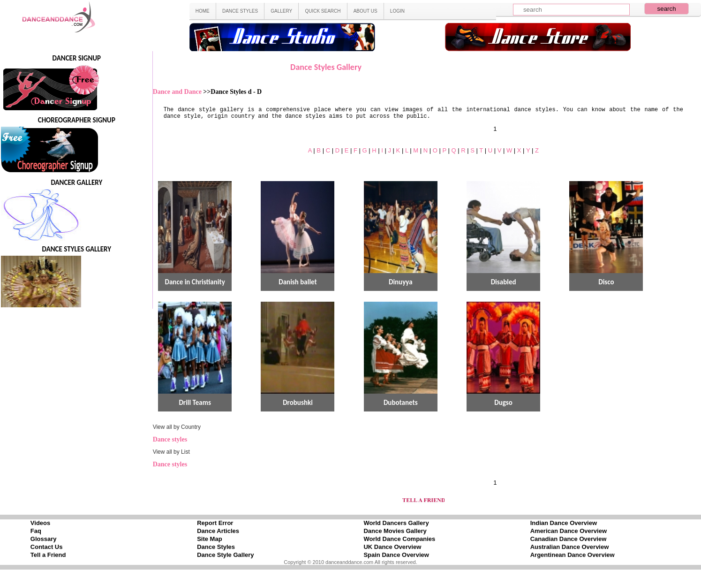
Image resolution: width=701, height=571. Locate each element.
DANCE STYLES (240, 11)
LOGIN (397, 11)
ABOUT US (365, 11)
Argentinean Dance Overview (572, 554)
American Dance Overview (568, 530)
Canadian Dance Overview (568, 538)
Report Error (215, 522)
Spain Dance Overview (396, 554)
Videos (40, 522)
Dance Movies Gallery (394, 530)
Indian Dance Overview (563, 522)
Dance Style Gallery (225, 554)
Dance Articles (218, 530)
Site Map (209, 538)
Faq (35, 530)
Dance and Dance (178, 91)
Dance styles (170, 439)
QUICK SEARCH (322, 11)
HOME (203, 11)
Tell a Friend (48, 554)
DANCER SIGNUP (77, 58)
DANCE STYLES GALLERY (77, 249)
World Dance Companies (399, 538)
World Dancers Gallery (396, 522)
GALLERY (281, 11)
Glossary (43, 538)
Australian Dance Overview (569, 546)
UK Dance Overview (392, 546)
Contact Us (46, 546)
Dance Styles (216, 546)
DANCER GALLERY (76, 182)
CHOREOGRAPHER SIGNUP (76, 120)
